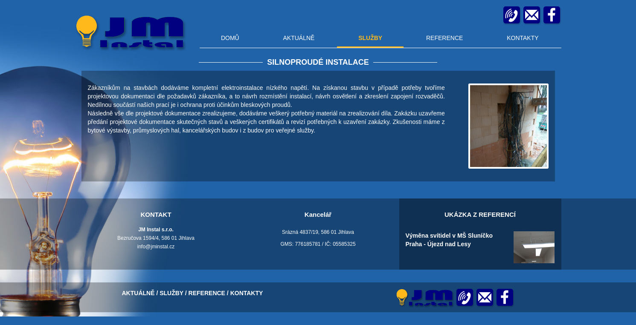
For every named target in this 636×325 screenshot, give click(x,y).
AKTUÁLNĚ (298, 38)
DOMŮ (230, 38)
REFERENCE (444, 38)
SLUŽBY (370, 38)
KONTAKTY (522, 38)
